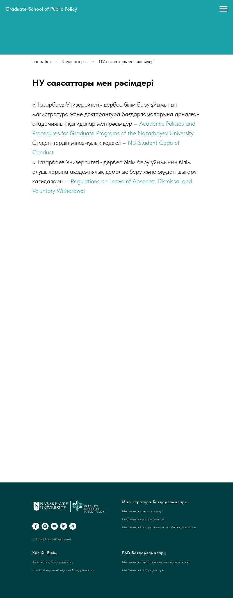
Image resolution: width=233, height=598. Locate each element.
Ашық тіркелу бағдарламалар (52, 562)
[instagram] (45, 526)
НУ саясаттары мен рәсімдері (126, 61)
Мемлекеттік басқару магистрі (143, 519)
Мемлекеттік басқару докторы (143, 570)
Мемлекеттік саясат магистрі (142, 511)
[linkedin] (63, 526)
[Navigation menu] (223, 9)
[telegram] (72, 526)
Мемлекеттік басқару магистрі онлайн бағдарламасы (159, 527)
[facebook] (35, 526)
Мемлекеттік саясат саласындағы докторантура (155, 562)
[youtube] (54, 526)
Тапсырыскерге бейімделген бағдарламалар (62, 570)
